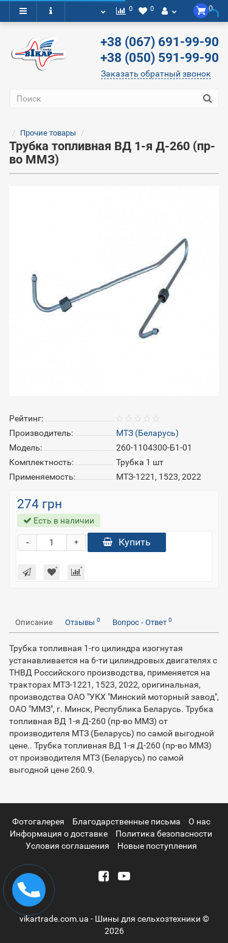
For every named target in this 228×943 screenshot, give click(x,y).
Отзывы (82, 622)
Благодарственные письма (126, 821)
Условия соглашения (67, 846)
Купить (127, 542)
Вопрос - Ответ (142, 622)
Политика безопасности (164, 833)
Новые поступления (157, 846)
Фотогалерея (38, 821)
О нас (199, 821)
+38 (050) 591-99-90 (159, 57)
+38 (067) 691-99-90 (159, 42)
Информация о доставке (59, 833)
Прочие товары (48, 132)
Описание (34, 622)
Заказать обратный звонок (156, 73)
